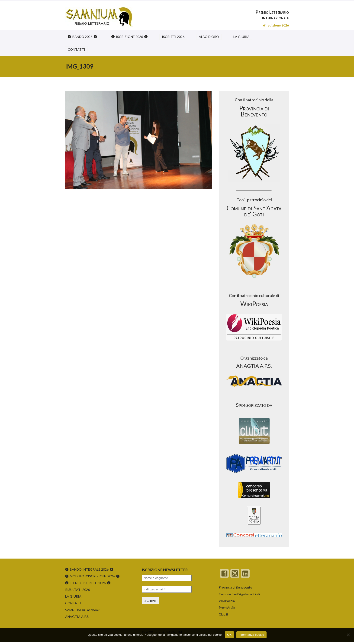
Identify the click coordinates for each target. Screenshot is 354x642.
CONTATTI (76, 49)
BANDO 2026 (82, 37)
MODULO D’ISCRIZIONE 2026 (92, 576)
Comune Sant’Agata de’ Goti (239, 594)
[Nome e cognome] (167, 578)
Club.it (223, 614)
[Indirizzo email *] (167, 589)
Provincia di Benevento (235, 587)
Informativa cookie (251, 634)
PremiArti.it (227, 607)
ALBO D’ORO (209, 37)
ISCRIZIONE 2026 (129, 37)
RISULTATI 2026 (77, 590)
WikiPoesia (227, 601)
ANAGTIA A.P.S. (77, 617)
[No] (348, 634)
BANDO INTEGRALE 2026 (89, 569)
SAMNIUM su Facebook (82, 610)
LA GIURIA (241, 37)
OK (229, 634)
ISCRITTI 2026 (173, 37)
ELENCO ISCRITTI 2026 (87, 583)
